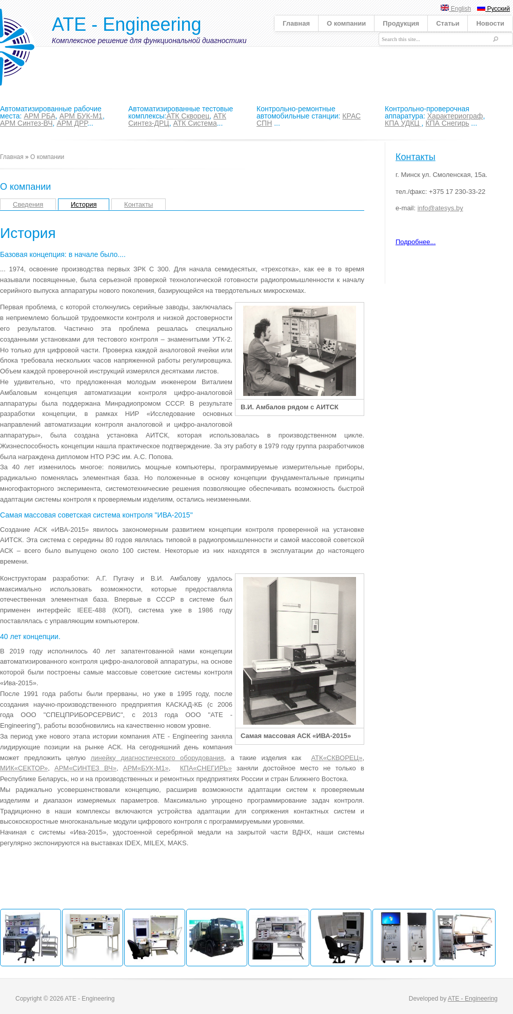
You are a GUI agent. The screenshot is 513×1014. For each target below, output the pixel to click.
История (83, 204)
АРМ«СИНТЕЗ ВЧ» (85, 768)
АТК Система (194, 123)
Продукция (401, 23)
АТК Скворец (187, 116)
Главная (296, 23)
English (456, 8)
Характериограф (455, 116)
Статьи (447, 23)
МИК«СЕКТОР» (24, 768)
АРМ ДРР (71, 123)
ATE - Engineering (126, 24)
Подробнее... (416, 242)
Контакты (138, 204)
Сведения (28, 204)
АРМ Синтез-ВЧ (26, 123)
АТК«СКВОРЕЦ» (336, 758)
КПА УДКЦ (403, 123)
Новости (490, 23)
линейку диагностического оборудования (157, 758)
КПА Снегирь (447, 123)
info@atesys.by (440, 208)
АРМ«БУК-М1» (146, 768)
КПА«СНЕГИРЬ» (206, 768)
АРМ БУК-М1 (81, 116)
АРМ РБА (39, 116)
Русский (493, 8)
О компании (346, 23)
